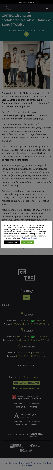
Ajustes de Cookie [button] (12, 242)
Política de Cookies (29, 238)
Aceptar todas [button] (27, 242)
